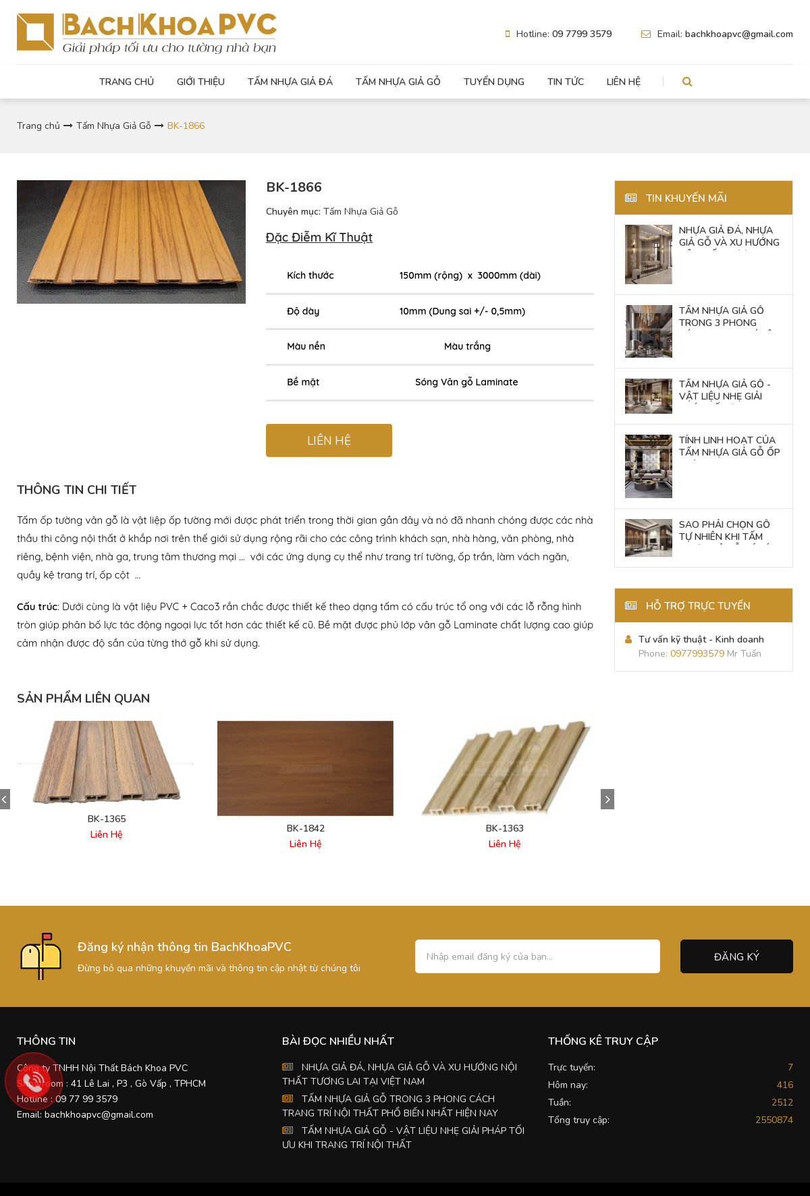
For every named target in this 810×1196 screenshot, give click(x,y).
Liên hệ (624, 82)
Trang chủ (126, 82)
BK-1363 (505, 829)
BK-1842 (306, 829)
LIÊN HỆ (329, 441)
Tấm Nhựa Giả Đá (290, 82)
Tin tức (565, 82)
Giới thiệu (201, 82)
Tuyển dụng (494, 82)
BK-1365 (107, 819)
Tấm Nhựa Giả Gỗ (398, 82)
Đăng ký (736, 957)
